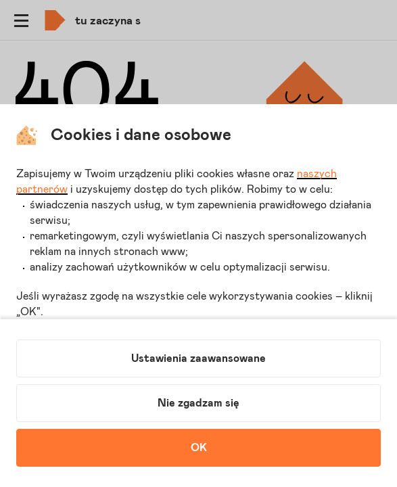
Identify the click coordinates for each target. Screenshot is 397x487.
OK (199, 447)
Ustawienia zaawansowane (198, 358)
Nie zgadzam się (198, 403)
